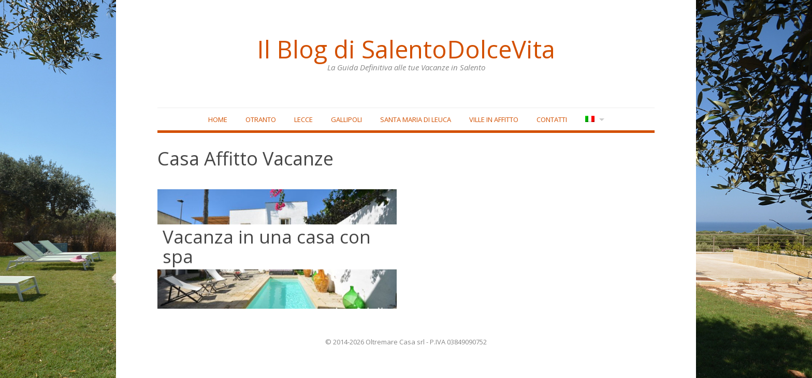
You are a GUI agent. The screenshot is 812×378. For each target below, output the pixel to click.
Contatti (551, 119)
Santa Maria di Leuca (415, 119)
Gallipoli (346, 119)
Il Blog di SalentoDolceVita (406, 49)
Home (217, 119)
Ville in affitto (493, 119)
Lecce (303, 119)
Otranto (260, 119)
